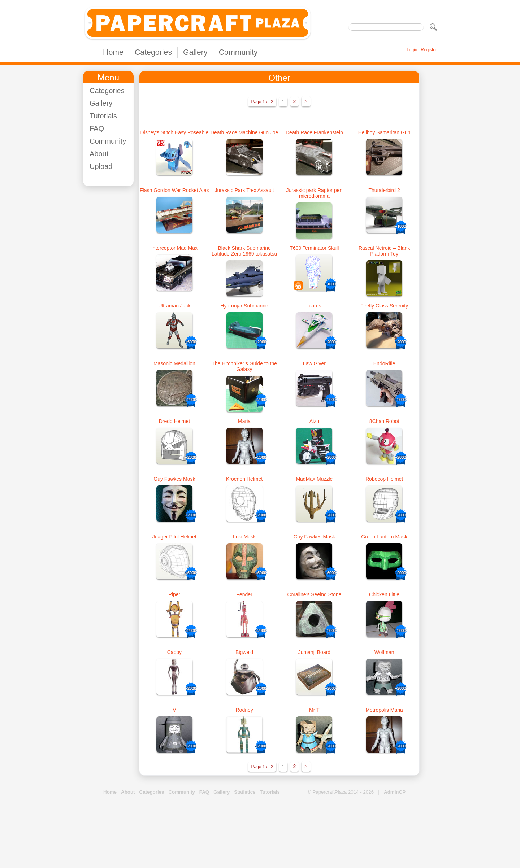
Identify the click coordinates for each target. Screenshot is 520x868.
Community (238, 52)
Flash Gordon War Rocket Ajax (174, 190)
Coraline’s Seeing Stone (314, 594)
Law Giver (314, 363)
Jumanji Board (314, 652)
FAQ (97, 128)
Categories (153, 52)
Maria (244, 421)
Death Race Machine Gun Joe (244, 132)
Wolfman (384, 652)
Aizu (314, 421)
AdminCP (395, 792)
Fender (244, 594)
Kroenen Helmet (244, 479)
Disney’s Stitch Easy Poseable (174, 132)
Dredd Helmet (174, 421)
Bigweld (244, 652)
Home (113, 52)
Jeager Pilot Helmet (174, 537)
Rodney (244, 710)
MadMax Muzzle (314, 479)
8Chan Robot (384, 421)
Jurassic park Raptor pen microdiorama (314, 193)
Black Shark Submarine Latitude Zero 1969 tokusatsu (244, 251)
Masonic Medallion (174, 363)
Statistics (244, 792)
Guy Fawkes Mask (174, 479)
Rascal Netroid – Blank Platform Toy (384, 251)
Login (412, 49)
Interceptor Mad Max (174, 248)
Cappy (174, 652)
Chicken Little (384, 594)
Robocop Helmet (384, 479)
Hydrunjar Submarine (244, 306)
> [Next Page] (305, 101)
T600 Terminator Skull (314, 248)
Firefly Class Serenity (384, 306)
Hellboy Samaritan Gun (384, 132)
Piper (175, 594)
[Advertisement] (112, 300)
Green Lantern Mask (384, 537)
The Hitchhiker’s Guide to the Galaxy (244, 366)
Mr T (314, 710)
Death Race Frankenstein (314, 132)
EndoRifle (384, 363)
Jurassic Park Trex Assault (244, 190)
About (99, 154)
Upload (101, 166)
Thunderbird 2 (384, 190)
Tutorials (103, 116)
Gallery (195, 52)
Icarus (314, 306)
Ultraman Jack (174, 306)
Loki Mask (244, 537)
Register (429, 49)
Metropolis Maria (384, 710)
